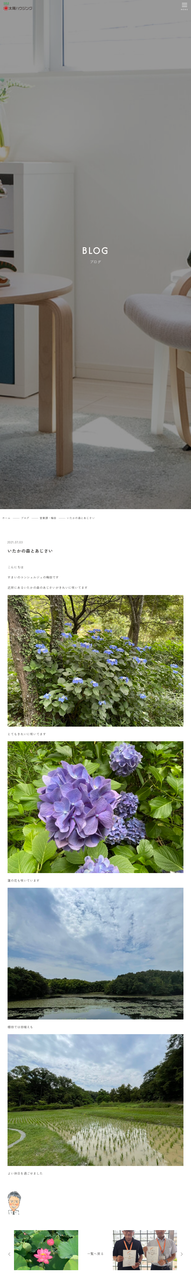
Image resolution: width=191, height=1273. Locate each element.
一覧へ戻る (95, 1253)
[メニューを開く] (184, 6)
